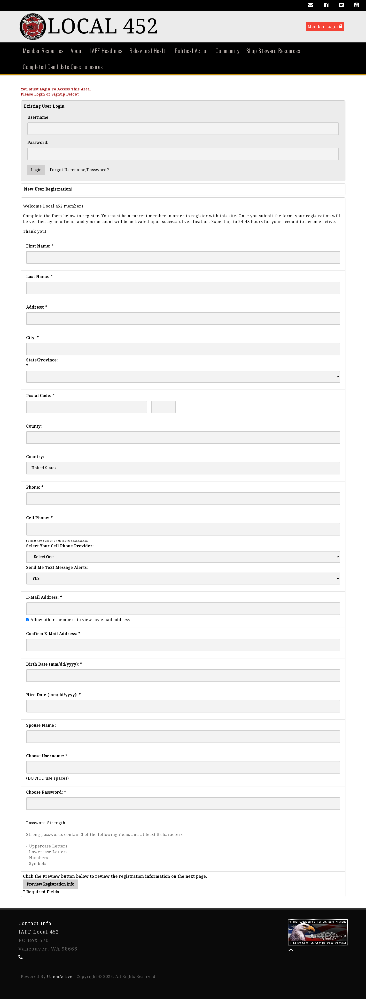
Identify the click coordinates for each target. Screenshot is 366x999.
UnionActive (59, 976)
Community (228, 50)
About (76, 50)
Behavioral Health (148, 50)
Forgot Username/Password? (79, 170)
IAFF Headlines (106, 50)
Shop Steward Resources (273, 50)
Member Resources (43, 50)
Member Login (325, 26)
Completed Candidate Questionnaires (63, 66)
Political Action (192, 50)
